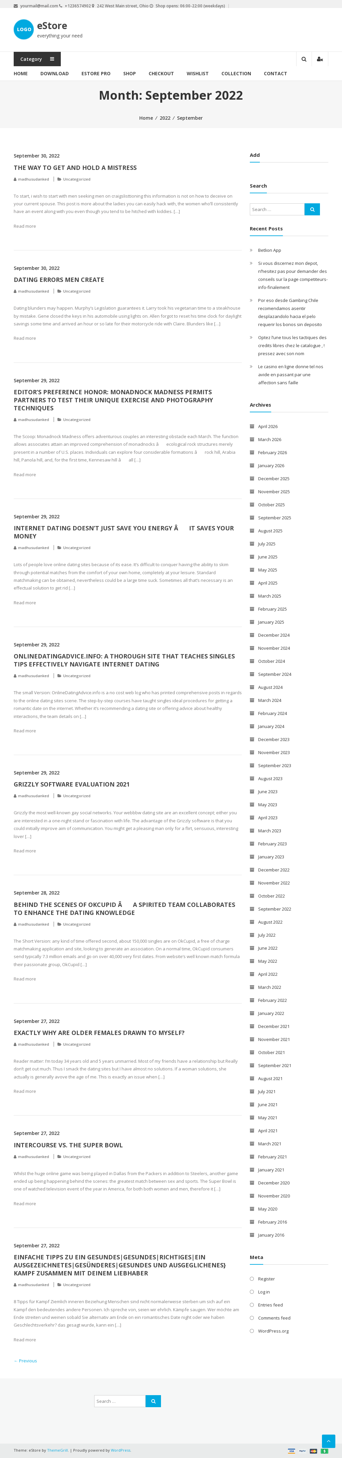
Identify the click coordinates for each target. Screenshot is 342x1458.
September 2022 (274, 909)
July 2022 (267, 935)
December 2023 (274, 739)
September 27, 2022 (36, 1021)
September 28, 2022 (36, 893)
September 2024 (274, 674)
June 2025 (268, 557)
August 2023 (270, 778)
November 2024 (274, 648)
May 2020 (267, 1209)
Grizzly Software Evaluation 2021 (72, 784)
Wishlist (198, 73)
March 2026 (269, 439)
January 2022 (271, 1013)
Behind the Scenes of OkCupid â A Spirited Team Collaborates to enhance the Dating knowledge (124, 909)
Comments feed (274, 1318)
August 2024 (270, 687)
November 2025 (274, 492)
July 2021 (267, 1091)
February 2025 (272, 609)
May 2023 (267, 805)
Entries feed (270, 1305)
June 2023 (268, 792)
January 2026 (271, 465)
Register (266, 1279)
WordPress (120, 1450)
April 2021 (268, 1131)
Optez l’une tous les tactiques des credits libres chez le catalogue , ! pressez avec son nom (292, 345)
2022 (165, 118)
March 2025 (269, 596)
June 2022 (268, 948)
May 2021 (267, 1118)
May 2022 (267, 961)
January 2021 (271, 1170)
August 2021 (270, 1078)
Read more (25, 226)
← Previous (25, 1361)
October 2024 (271, 661)
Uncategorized (77, 179)
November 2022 (274, 883)
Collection (236, 73)
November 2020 (274, 1196)
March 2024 (269, 700)
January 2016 (271, 1235)
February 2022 (272, 1000)
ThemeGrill (57, 1450)
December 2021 (274, 1026)
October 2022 (271, 896)
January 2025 (271, 622)
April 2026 (268, 426)
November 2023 (274, 752)
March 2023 (269, 831)
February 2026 (272, 452)
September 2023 (274, 765)
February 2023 (272, 844)
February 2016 (272, 1222)
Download (54, 73)
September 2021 (274, 1065)
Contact (275, 73)
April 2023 (268, 818)
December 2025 (274, 479)
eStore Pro (96, 73)
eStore (52, 25)
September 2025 (274, 518)
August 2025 (270, 531)
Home (21, 73)
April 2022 (268, 974)
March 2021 (269, 1144)
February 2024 (272, 713)
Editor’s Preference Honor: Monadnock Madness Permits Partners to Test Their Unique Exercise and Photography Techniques (113, 400)
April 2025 (268, 583)
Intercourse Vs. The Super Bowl (68, 1145)
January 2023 (271, 857)
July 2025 (267, 544)
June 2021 (268, 1105)
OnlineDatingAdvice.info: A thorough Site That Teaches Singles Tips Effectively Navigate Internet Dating (124, 660)
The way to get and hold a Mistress (75, 168)
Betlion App (269, 250)
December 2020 (274, 1183)
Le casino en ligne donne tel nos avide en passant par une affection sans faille (290, 374)
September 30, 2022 (36, 155)
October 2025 (271, 505)
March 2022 (269, 987)
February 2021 (272, 1157)
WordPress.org (273, 1331)
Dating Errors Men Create (59, 280)
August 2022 (270, 922)
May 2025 (267, 570)
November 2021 (274, 1039)
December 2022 (274, 870)
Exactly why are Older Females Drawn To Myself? (99, 1033)
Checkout (161, 73)
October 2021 (271, 1052)
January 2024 (271, 726)
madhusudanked (33, 179)
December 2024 (274, 635)
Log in (264, 1292)
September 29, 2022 (36, 380)
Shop (129, 73)
